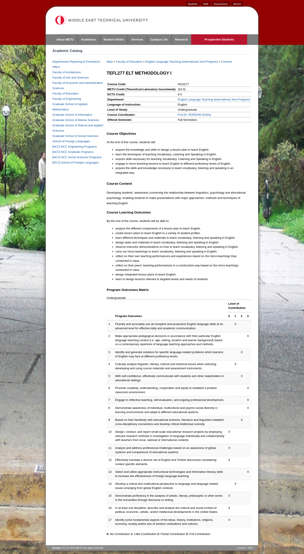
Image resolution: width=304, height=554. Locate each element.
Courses (226, 61)
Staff (205, 4)
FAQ (250, 548)
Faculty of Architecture (66, 72)
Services (137, 39)
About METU (65, 39)
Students (192, 4)
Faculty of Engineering (66, 98)
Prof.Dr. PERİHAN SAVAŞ (194, 114)
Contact (241, 548)
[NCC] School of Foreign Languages (75, 162)
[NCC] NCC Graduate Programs (72, 152)
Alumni (237, 4)
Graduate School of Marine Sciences (75, 120)
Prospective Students (219, 39)
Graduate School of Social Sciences (75, 136)
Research (181, 39)
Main (110, 61)
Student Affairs (114, 39)
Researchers (221, 4)
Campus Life (159, 39)
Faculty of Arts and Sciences (70, 77)
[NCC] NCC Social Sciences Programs (77, 157)
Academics (88, 39)
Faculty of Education (65, 93)
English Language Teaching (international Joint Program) (182, 61)
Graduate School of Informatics (72, 114)
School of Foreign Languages (71, 141)
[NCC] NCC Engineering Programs (74, 146)
